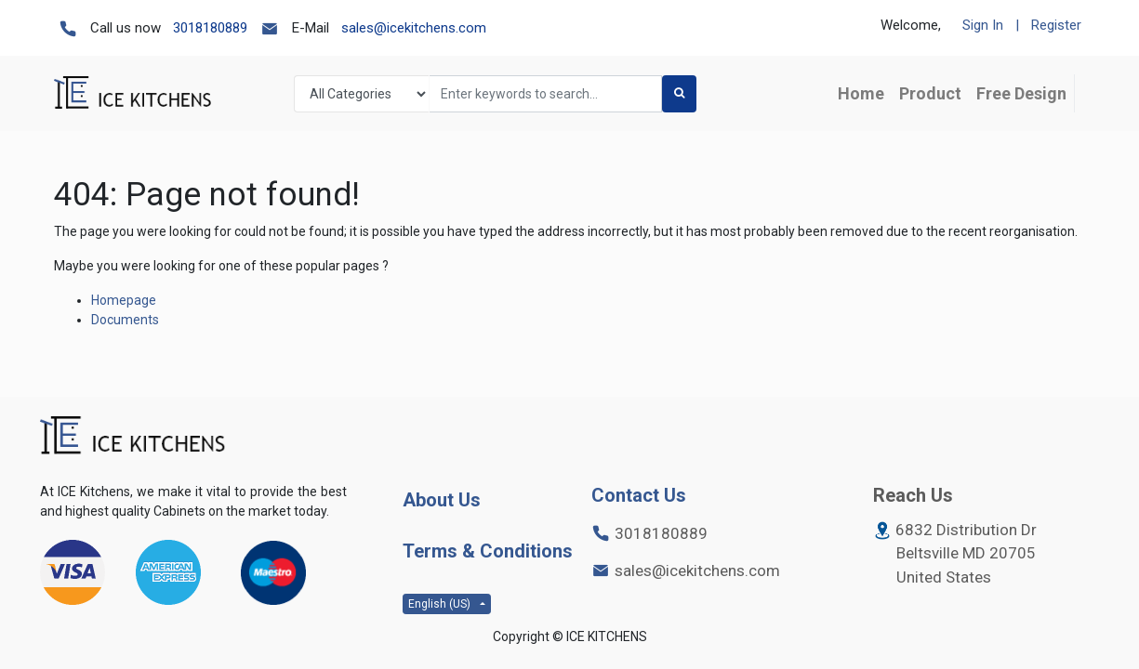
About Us (442, 500)
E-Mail (310, 28)
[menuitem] (861, 93)
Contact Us (638, 495)
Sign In (982, 25)
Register (1056, 25)
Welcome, (911, 25)
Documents (125, 319)
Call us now (125, 28)
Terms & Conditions (488, 551)
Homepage (123, 300)
